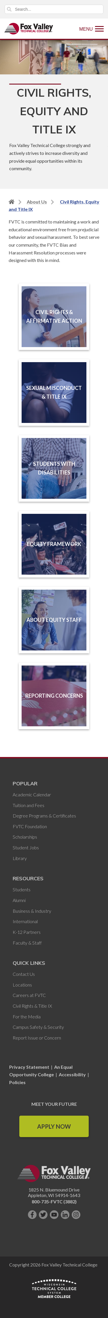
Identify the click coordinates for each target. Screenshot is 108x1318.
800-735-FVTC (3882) (54, 1201)
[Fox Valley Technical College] (28, 28)
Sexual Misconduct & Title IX (54, 392)
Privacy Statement (29, 1067)
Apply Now (54, 1126)
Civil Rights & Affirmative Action (54, 316)
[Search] (54, 9)
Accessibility (72, 1074)
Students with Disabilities (54, 468)
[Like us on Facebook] (32, 1214)
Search (9, 9)
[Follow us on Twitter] (43, 1214)
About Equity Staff (54, 620)
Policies (17, 1082)
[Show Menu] (91, 29)
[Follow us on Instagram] (76, 1214)
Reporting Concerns (54, 695)
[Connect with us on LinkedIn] (65, 1214)
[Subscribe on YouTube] (54, 1214)
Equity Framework (54, 544)
